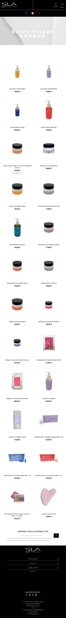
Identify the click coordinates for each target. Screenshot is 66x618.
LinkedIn (39, 595)
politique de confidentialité (33, 610)
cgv (33, 608)
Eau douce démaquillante (49, 89)
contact (33, 571)
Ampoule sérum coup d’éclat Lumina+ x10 (48, 475)
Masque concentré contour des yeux (17, 360)
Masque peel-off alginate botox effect (49, 360)
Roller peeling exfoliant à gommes (49, 206)
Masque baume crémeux (49, 283)
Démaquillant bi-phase (17, 127)
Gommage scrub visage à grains (17, 283)
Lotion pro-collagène (48, 398)
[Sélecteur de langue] (32, 13)
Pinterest (33, 595)
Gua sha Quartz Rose (49, 514)
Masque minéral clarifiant (17, 322)
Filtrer (33, 53)
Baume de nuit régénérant (48, 166)
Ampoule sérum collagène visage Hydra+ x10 (48, 437)
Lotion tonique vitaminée (49, 127)
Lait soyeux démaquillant (17, 89)
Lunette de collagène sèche (17, 437)
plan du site (33, 612)
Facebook (27, 595)
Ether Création (33, 614)
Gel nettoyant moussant (17, 245)
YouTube (30, 595)
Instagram (36, 595)
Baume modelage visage (17, 206)
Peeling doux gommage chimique (49, 245)
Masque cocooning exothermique (17, 398)
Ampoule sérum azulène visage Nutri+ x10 (17, 475)
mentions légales (33, 606)
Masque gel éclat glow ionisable (48, 322)
